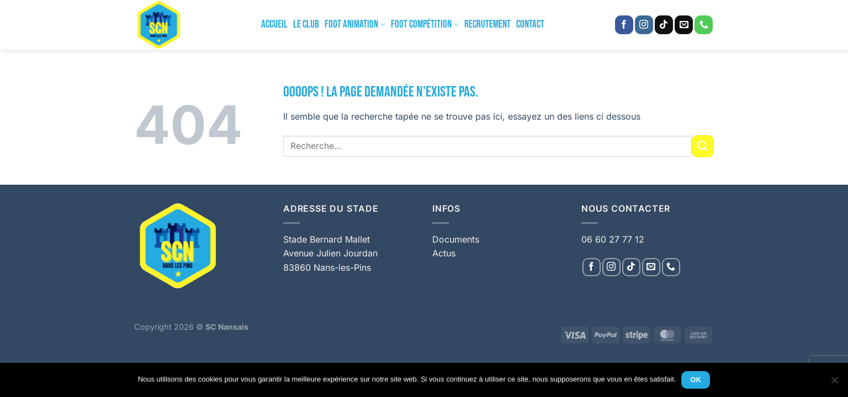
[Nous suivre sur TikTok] (664, 24)
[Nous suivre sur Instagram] (644, 24)
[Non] (834, 383)
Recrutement (487, 24)
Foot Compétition (425, 24)
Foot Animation (355, 24)
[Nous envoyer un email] (684, 24)
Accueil (274, 24)
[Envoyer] (703, 146)
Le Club (306, 24)
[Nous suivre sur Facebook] (624, 24)
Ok (696, 380)
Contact (530, 24)
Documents (455, 239)
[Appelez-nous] (704, 24)
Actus (443, 253)
